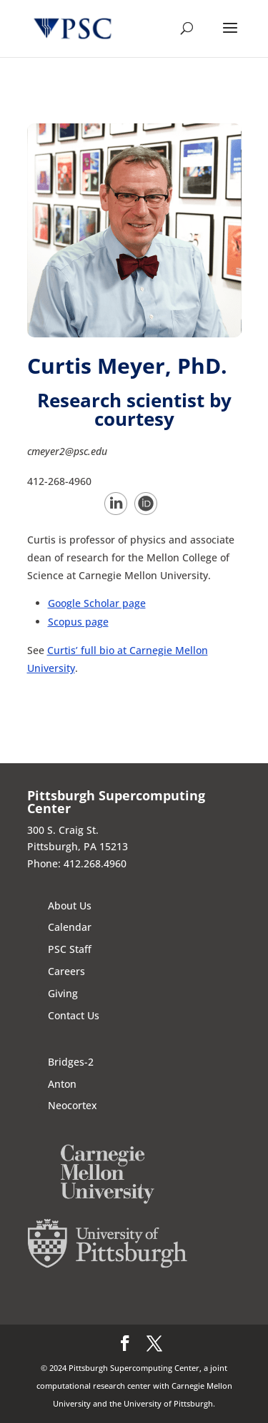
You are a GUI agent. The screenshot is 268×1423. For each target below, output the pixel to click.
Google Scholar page (97, 603)
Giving (63, 993)
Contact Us (73, 1015)
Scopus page (78, 621)
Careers (66, 971)
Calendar (69, 927)
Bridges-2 (71, 1061)
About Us (69, 905)
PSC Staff (69, 949)
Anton (62, 1084)
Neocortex (72, 1105)
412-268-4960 (59, 481)
